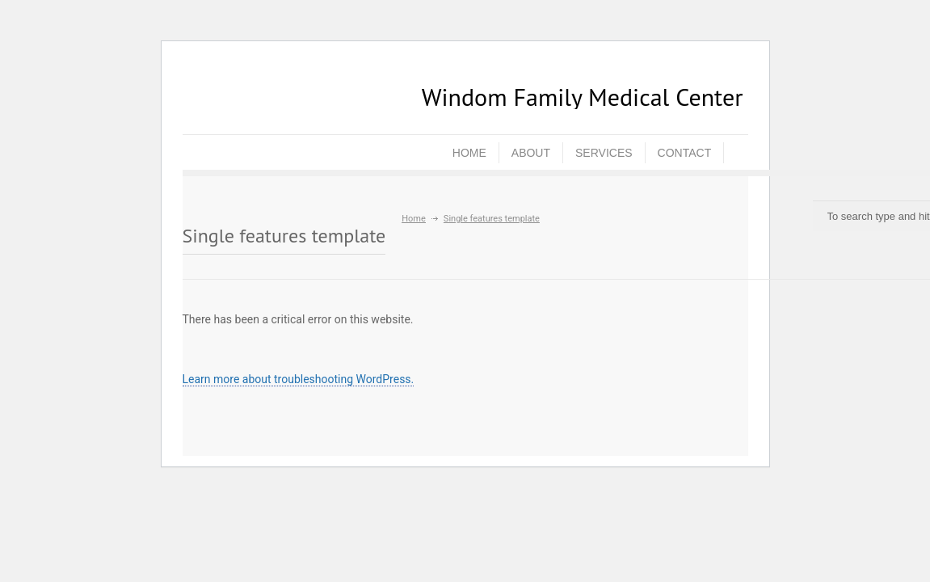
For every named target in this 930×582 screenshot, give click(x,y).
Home (414, 218)
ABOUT (530, 152)
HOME (469, 152)
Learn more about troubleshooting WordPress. (299, 379)
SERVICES (604, 152)
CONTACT (685, 152)
